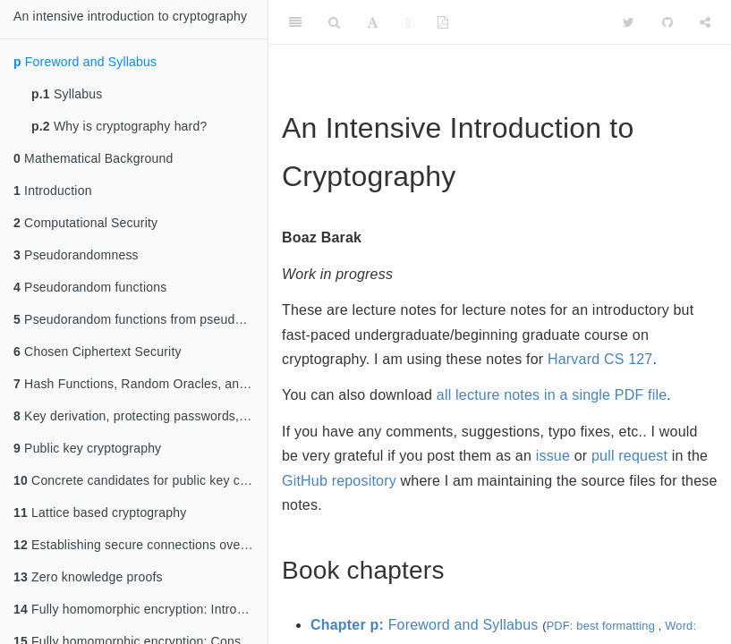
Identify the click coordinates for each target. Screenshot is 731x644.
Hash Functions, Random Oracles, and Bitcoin (140, 384)
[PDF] (443, 22)
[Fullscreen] (408, 22)
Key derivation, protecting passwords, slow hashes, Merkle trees (140, 416)
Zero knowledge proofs (88, 577)
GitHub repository (339, 480)
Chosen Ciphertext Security (97, 351)
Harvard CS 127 (600, 359)
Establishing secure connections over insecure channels (140, 545)
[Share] (705, 22)
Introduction (52, 190)
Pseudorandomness (76, 255)
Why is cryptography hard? (119, 126)
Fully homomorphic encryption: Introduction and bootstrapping (140, 609)
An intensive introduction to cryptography (130, 16)
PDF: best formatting (601, 625)
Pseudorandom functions (89, 287)
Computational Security (85, 223)
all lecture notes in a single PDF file (552, 394)
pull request (629, 455)
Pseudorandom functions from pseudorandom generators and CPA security (140, 319)
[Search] (334, 22)
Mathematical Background (93, 158)
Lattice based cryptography (99, 512)
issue (553, 455)
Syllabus (66, 94)
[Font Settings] (372, 22)
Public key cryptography (87, 448)
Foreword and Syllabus (85, 62)
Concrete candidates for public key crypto (140, 480)
